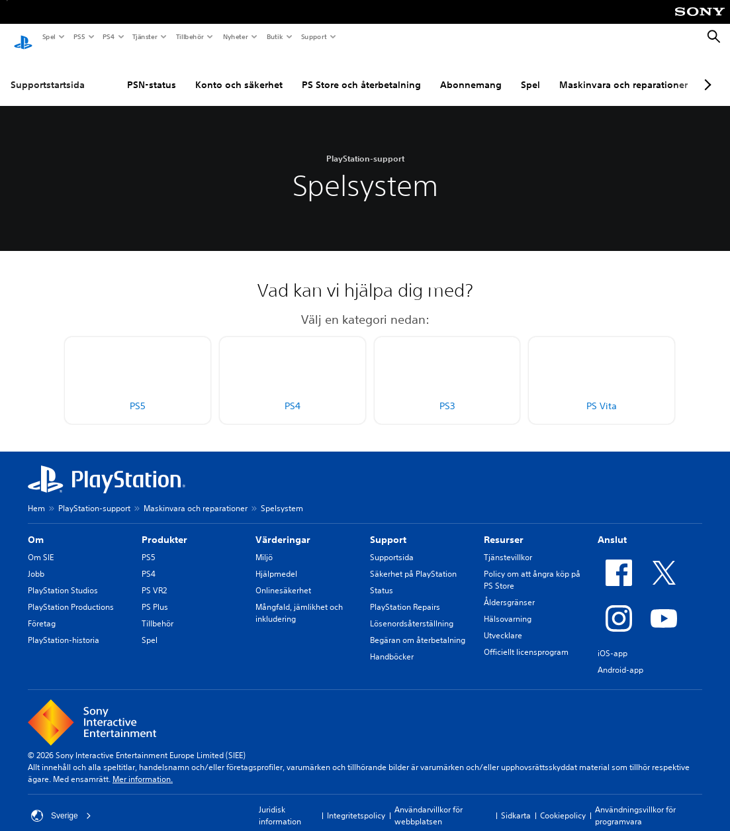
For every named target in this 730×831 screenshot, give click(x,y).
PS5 (78, 36)
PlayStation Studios (63, 577)
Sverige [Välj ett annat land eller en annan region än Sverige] (61, 803)
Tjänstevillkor (508, 544)
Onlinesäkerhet (283, 577)
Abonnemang (471, 72)
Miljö (264, 544)
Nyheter (235, 36)
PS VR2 (154, 577)
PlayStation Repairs (405, 594)
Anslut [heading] (612, 527)
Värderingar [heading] (282, 527)
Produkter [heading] (164, 527)
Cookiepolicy (563, 802)
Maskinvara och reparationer (623, 72)
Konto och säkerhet (239, 72)
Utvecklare (503, 622)
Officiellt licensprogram (526, 639)
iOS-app (612, 640)
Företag (42, 610)
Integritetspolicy (356, 802)
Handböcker (392, 644)
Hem (36, 495)
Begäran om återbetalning (417, 627)
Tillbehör (189, 36)
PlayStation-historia (63, 627)
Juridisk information (280, 802)
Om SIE (41, 544)
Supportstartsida (48, 72)
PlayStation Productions (71, 594)
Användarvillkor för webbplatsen (428, 802)
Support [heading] (388, 527)
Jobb (36, 561)
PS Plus (155, 594)
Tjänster (144, 36)
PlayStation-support (94, 495)
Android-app (620, 657)
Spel (48, 36)
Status (381, 577)
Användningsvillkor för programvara (635, 802)
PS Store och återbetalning (361, 72)
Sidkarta (516, 802)
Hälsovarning (507, 606)
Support (313, 36)
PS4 (108, 36)
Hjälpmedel (276, 561)
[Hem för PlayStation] (23, 37)
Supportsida (392, 544)
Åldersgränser (509, 589)
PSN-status (151, 72)
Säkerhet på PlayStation (413, 561)
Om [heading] (36, 527)
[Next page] (705, 72)
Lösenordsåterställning (411, 610)
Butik (274, 36)
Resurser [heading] (504, 527)
